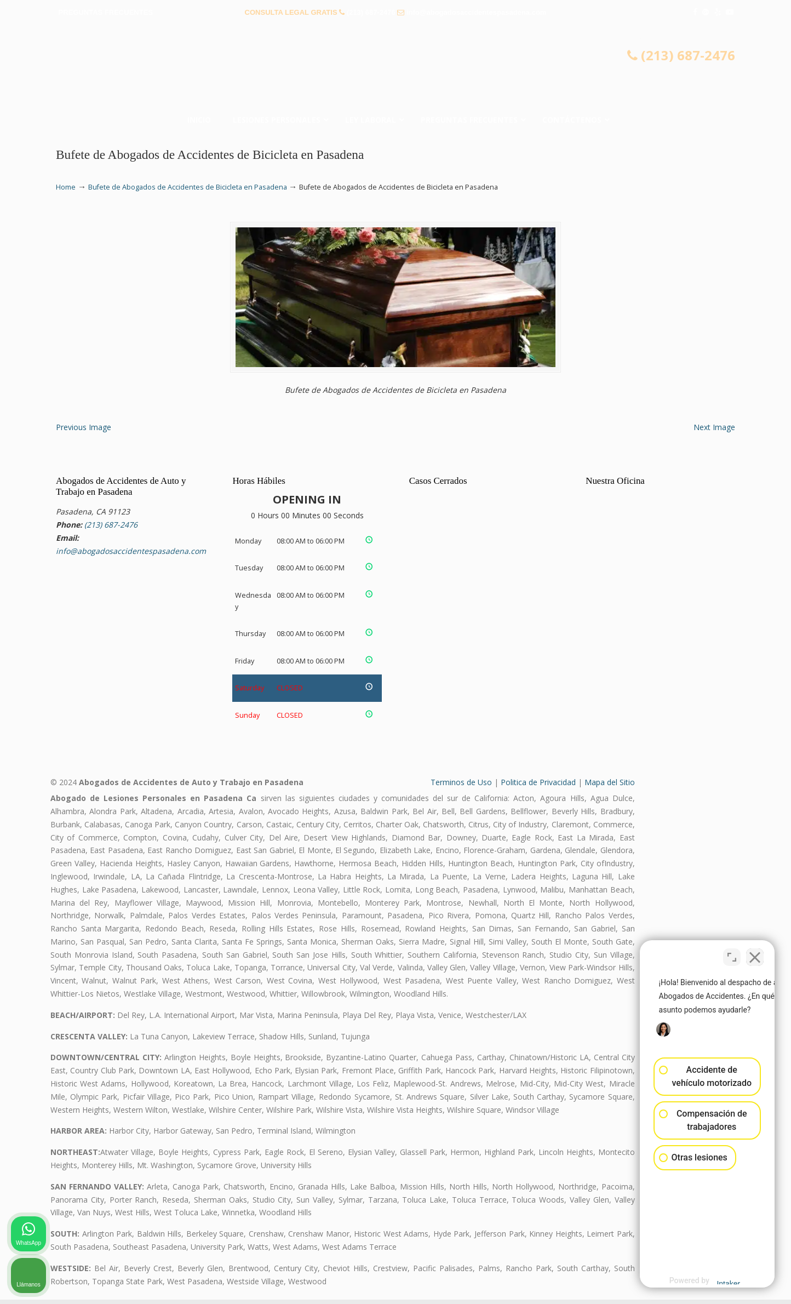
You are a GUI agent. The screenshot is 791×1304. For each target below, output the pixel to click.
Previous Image (83, 431)
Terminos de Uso (461, 786)
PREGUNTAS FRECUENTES (106, 12)
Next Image (714, 431)
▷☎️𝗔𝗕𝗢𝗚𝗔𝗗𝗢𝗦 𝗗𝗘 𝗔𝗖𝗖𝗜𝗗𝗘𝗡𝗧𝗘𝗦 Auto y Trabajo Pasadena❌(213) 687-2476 (395, 68)
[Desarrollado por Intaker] (697, 1281)
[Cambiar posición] (732, 954)
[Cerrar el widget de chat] (755, 954)
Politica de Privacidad (538, 786)
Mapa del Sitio (609, 786)
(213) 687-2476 (371, 12)
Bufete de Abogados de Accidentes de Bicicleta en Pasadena (187, 187)
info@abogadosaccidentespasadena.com (476, 12)
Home (66, 187)
